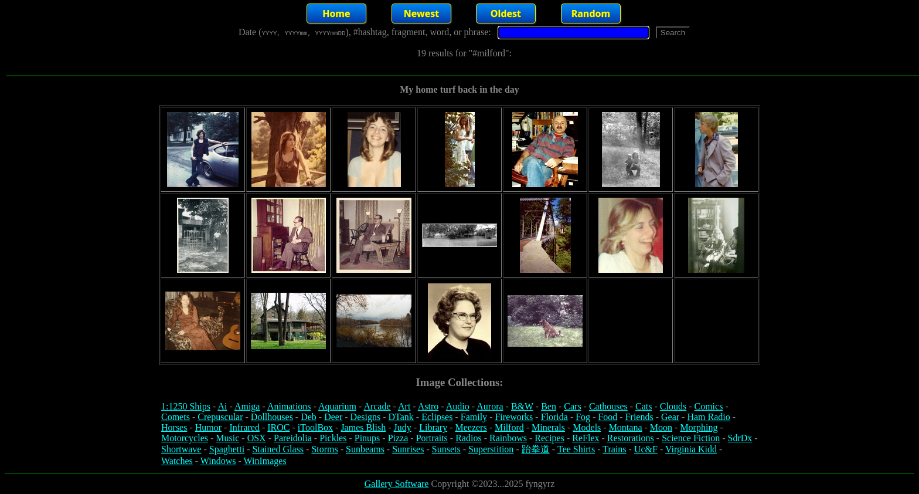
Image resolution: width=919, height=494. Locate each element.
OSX (256, 438)
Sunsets (446, 449)
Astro (428, 406)
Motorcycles (184, 438)
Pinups (367, 438)
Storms (324, 449)
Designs (365, 417)
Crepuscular (220, 417)
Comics (709, 406)
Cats (643, 406)
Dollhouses (272, 417)
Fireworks (514, 417)
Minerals (548, 427)
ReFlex (585, 438)
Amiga (247, 406)
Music (227, 438)
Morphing (698, 427)
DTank (400, 417)
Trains (614, 449)
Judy (402, 427)
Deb (308, 417)
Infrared (244, 427)
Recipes (549, 438)
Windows (218, 461)
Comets (175, 417)
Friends (639, 417)
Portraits (432, 438)
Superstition (490, 449)
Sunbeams (365, 449)
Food (607, 417)
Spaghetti (226, 449)
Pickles (332, 438)
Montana (625, 427)
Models (587, 427)
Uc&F (646, 449)
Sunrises (408, 449)
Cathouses (608, 406)
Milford (509, 427)
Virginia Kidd (691, 449)
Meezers (470, 427)
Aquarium (337, 406)
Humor (208, 427)
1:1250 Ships (185, 406)
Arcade (376, 406)
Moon (661, 427)
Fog (583, 417)
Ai (222, 406)
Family (474, 417)
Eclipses (436, 417)
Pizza (398, 438)
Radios (468, 438)
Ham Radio (708, 417)
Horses (174, 427)
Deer (333, 417)
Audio (457, 406)
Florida (554, 417)
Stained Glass (278, 449)
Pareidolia (293, 438)
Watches (177, 461)
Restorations (630, 438)
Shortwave (181, 449)
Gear (670, 417)
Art (404, 406)
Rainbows (508, 438)
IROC (278, 427)
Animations (289, 406)
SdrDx (740, 438)
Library (433, 427)
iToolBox (315, 427)
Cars (572, 406)
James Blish (363, 427)
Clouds (673, 406)
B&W (522, 406)
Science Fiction (691, 438)
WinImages (265, 461)
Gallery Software (397, 484)
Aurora (489, 406)
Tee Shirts (576, 449)
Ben (548, 406)
